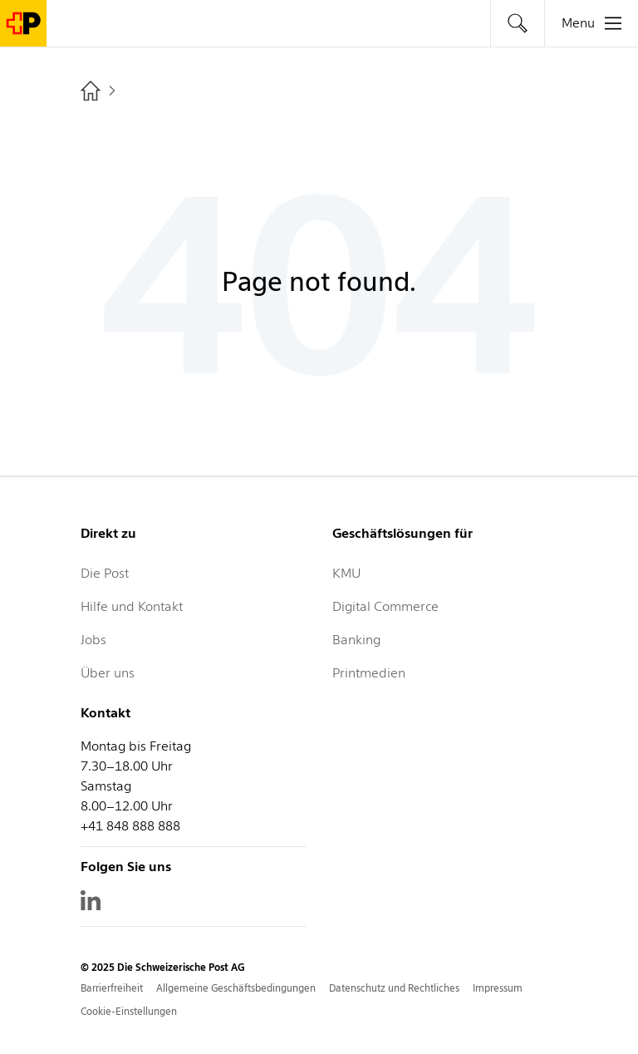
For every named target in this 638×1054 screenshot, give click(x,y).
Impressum (498, 988)
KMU (346, 573)
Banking (356, 640)
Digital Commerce (385, 606)
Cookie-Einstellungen (129, 1011)
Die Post (105, 573)
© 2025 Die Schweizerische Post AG (163, 967)
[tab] (517, 23)
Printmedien (368, 673)
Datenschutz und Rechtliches (394, 988)
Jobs (93, 640)
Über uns (108, 673)
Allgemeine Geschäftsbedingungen (236, 988)
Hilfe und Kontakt (132, 606)
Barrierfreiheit (112, 988)
